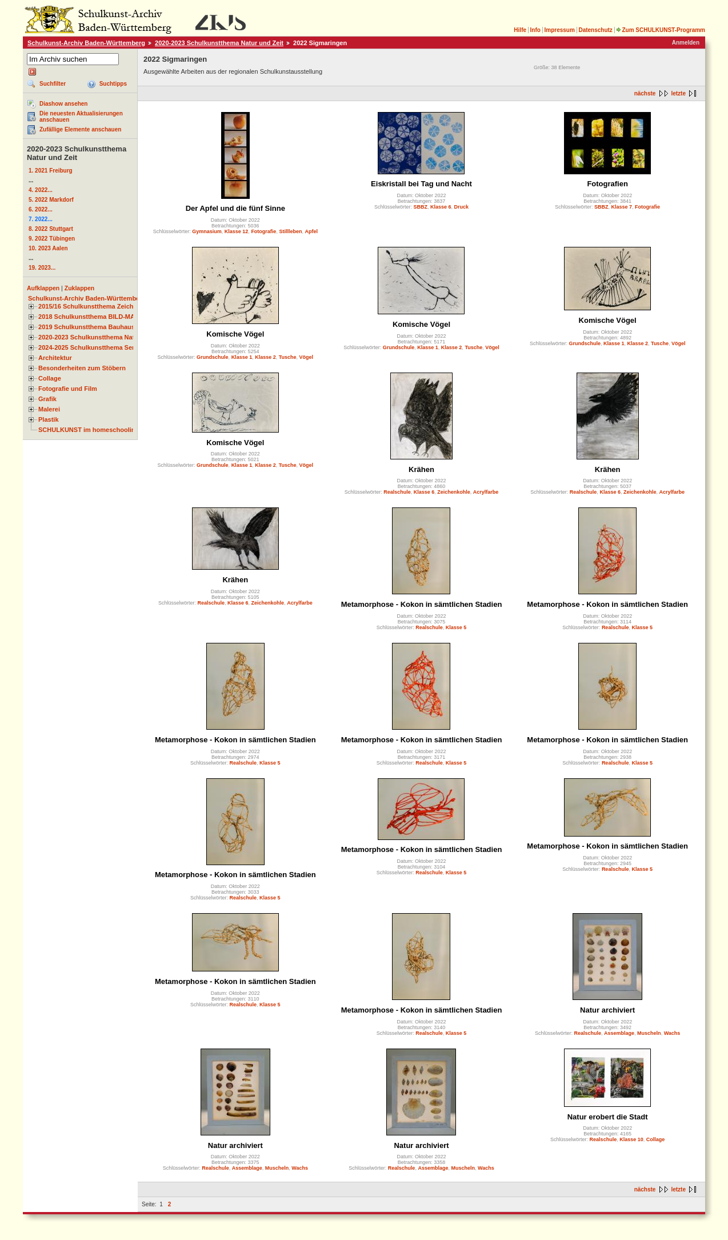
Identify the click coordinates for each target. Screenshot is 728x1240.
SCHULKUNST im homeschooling (88, 429)
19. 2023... (42, 268)
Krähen (421, 469)
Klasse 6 (440, 207)
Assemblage (619, 1033)
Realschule (397, 492)
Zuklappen (80, 288)
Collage (49, 378)
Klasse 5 (456, 627)
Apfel (311, 231)
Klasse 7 (621, 207)
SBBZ (420, 207)
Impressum (559, 30)
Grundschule (213, 357)
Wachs (672, 1033)
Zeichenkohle (453, 492)
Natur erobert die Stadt (607, 1117)
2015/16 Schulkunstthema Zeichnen (91, 306)
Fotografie (263, 231)
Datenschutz (595, 30)
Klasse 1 (242, 357)
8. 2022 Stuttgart (51, 229)
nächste (645, 93)
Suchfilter (52, 84)
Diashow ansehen (63, 104)
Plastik (48, 419)
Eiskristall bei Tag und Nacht (421, 183)
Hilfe (520, 30)
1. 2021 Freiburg (51, 170)
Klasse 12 (237, 231)
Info (535, 30)
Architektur (55, 357)
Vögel (306, 357)
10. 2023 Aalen (48, 248)
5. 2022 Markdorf (51, 200)
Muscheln (649, 1033)
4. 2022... (41, 190)
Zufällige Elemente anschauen (80, 129)
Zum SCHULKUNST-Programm (660, 30)
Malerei (49, 409)
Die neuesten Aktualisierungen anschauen (81, 116)
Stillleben (290, 231)
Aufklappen (43, 288)
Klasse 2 (265, 357)
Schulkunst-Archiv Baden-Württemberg (86, 42)
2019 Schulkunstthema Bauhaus (86, 326)
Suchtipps (113, 84)
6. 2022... (41, 209)
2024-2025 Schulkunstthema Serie (89, 347)
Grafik (47, 398)
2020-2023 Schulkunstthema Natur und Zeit (219, 42)
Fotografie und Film (67, 388)
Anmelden (685, 42)
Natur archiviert (607, 1010)
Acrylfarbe (486, 492)
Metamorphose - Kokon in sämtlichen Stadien (421, 604)
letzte (678, 93)
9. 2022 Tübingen (52, 238)
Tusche (288, 357)
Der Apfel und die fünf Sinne (235, 208)
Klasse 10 (631, 1139)
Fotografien (607, 183)
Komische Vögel (235, 334)
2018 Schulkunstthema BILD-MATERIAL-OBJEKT (111, 316)
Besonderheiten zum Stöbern (82, 368)
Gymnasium (207, 231)
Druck (461, 207)
